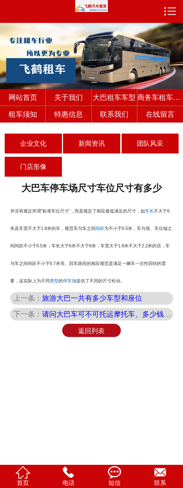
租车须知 (23, 114)
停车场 (69, 281)
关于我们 (68, 97)
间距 (99, 228)
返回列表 (91, 331)
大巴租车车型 (114, 97)
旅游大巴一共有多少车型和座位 (92, 298)
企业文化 (33, 143)
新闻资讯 (91, 143)
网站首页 (23, 97)
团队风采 (150, 143)
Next (178, 53)
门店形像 (33, 166)
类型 (54, 281)
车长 (149, 211)
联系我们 (114, 114)
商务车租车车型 (160, 97)
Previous (5, 53)
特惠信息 (68, 114)
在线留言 (160, 114)
